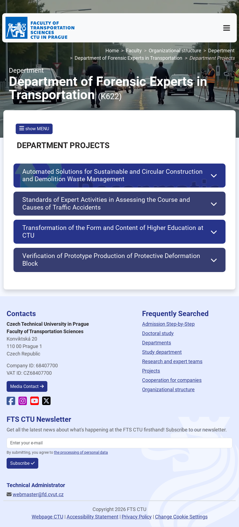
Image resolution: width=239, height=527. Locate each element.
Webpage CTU (47, 517)
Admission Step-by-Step (168, 324)
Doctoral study (158, 333)
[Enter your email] (119, 443)
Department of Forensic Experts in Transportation (128, 58)
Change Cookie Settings (181, 517)
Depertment (221, 50)
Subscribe (19, 463)
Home (112, 50)
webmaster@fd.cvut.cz (38, 494)
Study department (162, 352)
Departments (156, 343)
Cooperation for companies (172, 380)
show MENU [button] (34, 128)
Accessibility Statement (92, 517)
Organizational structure (175, 50)
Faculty (134, 50)
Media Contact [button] (24, 386)
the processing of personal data (81, 452)
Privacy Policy (137, 517)
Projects (151, 371)
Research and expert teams (172, 361)
